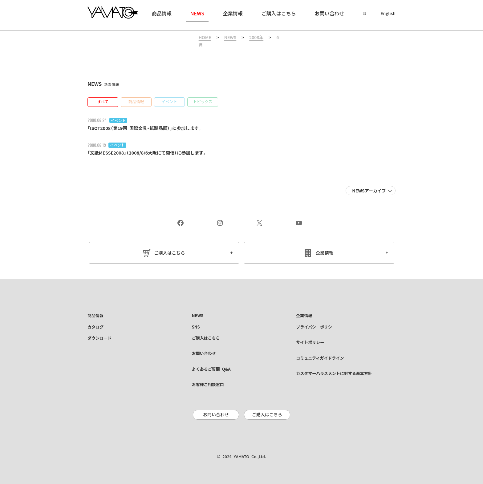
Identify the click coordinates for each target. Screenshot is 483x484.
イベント (118, 113)
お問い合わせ (216, 410)
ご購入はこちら (169, 246)
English (388, 13)
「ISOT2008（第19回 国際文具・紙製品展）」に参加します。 (151, 121)
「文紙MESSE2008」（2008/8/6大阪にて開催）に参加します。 (154, 145)
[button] (102, 95)
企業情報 (325, 246)
